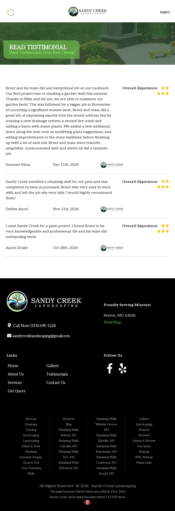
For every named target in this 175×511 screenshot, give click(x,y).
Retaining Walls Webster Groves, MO (106, 424)
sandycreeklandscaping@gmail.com (41, 336)
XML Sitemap (144, 457)
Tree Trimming (31, 468)
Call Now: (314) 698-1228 (34, 326)
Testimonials (57, 374)
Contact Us (55, 383)
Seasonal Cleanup (31, 457)
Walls (31, 473)
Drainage (31, 424)
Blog (69, 424)
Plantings (31, 452)
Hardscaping (31, 435)
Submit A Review (144, 441)
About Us (15, 374)
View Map (112, 322)
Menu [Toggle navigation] (163, 12)
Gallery (52, 366)
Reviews (144, 435)
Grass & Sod (31, 463)
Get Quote (16, 391)
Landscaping (31, 441)
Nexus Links (144, 463)
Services (14, 383)
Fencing (31, 430)
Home (13, 366)
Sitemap (144, 452)
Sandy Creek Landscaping (113, 486)
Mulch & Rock (31, 446)
